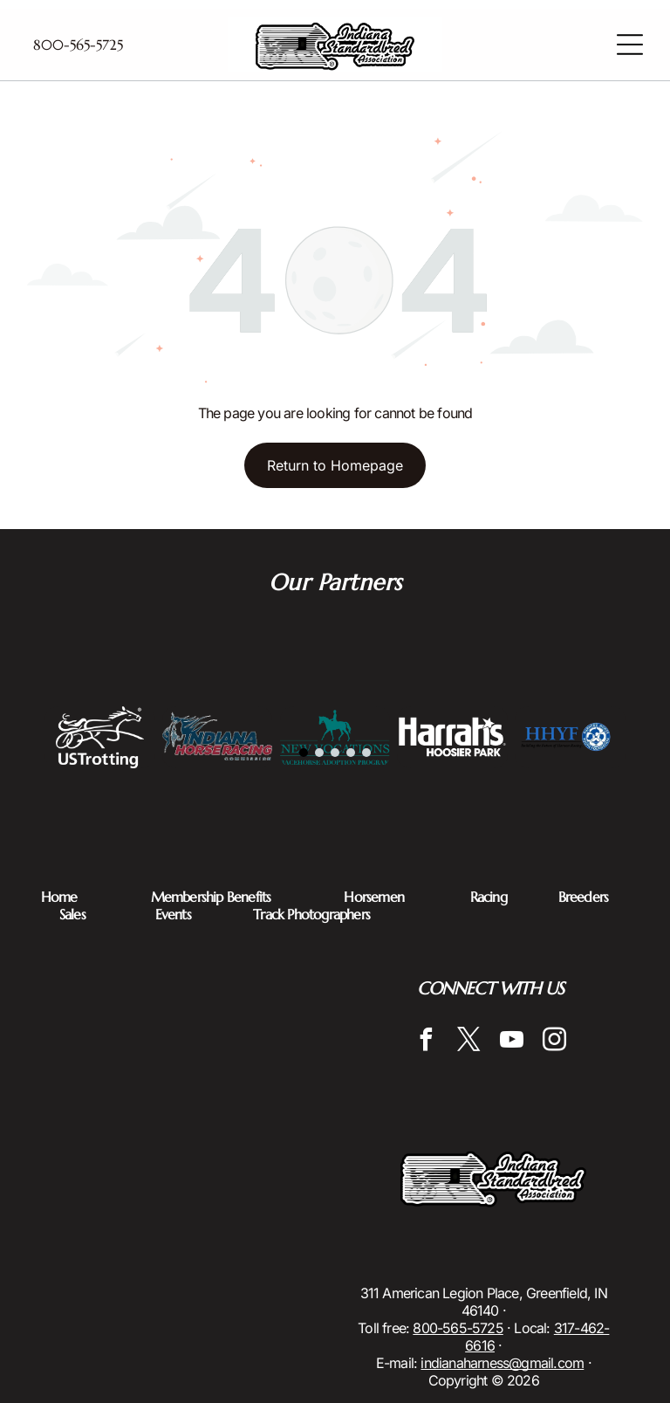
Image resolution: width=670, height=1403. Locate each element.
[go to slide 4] (350, 752)
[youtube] (512, 1042)
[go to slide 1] (303, 752)
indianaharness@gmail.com (502, 1363)
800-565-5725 (457, 1328)
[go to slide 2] (319, 752)
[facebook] (426, 1042)
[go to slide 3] (335, 752)
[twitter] (469, 1042)
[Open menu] (630, 44)
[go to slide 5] (366, 752)
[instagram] (555, 1042)
